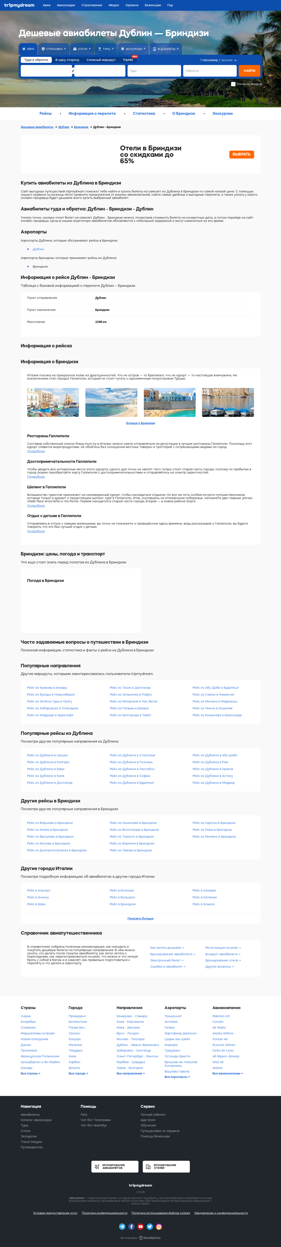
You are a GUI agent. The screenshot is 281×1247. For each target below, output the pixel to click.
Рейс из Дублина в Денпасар (50, 782)
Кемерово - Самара (132, 1016)
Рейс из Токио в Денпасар (130, 687)
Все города (77, 1073)
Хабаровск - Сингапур (134, 1050)
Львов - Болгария (130, 1067)
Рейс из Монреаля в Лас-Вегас (134, 701)
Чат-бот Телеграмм (96, 1119)
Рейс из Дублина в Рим (210, 762)
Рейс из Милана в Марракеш (215, 701)
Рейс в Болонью (122, 890)
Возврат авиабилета (221, 954)
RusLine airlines (224, 1044)
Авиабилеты (30, 1114)
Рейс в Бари (36, 904)
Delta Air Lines (223, 1050)
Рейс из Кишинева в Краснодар (217, 715)
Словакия (28, 1027)
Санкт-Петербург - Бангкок (137, 1056)
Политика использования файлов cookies (161, 1213)
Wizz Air (218, 1062)
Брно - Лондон (128, 1033)
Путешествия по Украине (160, 1130)
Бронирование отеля (222, 960)
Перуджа (75, 1050)
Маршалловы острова (38, 1033)
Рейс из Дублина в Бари (45, 768)
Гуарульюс (172, 1050)
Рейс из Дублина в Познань (131, 762)
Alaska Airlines (223, 1033)
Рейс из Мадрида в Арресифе (50, 715)
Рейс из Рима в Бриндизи (212, 829)
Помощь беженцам (155, 1136)
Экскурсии (29, 1136)
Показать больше (140, 918)
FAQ (84, 1114)
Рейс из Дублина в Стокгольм (132, 755)
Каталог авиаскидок (36, 1119)
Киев (72, 1056)
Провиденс (77, 1016)
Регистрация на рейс (222, 947)
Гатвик (170, 1027)
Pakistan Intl (221, 1016)
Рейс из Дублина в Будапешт (132, 782)
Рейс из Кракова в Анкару (47, 687)
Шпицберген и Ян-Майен (40, 1062)
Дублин (64, 127)
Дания (26, 1044)
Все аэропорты (176, 1076)
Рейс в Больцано (122, 897)
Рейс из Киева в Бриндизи (47, 829)
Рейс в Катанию (205, 897)
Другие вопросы (218, 966)
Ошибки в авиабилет (166, 966)
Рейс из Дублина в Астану (213, 775)
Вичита (74, 1067)
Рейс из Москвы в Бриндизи (48, 843)
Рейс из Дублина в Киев (45, 775)
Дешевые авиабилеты (37, 127)
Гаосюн (74, 1033)
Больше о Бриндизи (140, 423)
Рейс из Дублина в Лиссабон (132, 768)
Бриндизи (81, 127)
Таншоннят (173, 1016)
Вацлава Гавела (177, 1071)
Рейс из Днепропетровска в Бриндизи (57, 850)
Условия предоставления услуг (55, 1213)
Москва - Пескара (130, 1039)
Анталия (171, 1021)
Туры (24, 1125)
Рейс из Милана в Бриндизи (214, 836)
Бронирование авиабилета (171, 954)
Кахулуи (75, 1039)
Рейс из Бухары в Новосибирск (51, 694)
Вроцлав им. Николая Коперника (181, 1064)
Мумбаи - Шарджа (131, 1062)
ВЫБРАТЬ (242, 154)
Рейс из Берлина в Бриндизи (132, 843)
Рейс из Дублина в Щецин (47, 755)
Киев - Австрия (128, 1027)
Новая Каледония (34, 1039)
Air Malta (219, 1027)
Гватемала (29, 1050)
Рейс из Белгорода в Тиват (130, 715)
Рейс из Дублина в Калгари (48, 762)
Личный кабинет (153, 1114)
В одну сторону (67, 59)
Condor (218, 1021)
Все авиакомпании (227, 1073)
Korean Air (220, 1039)
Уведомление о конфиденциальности (221, 1213)
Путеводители (32, 1147)
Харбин (74, 1062)
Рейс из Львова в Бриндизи (131, 850)
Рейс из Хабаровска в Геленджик (52, 708)
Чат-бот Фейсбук (94, 1125)
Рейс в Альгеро (38, 890)
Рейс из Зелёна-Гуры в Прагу (49, 701)
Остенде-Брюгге (177, 1056)
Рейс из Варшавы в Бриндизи (50, 822)
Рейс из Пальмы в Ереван (129, 708)
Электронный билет (165, 960)
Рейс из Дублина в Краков (213, 768)
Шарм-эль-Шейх (177, 1039)
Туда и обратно (36, 59)
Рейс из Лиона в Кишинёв (212, 708)
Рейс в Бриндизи (123, 904)
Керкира (171, 1044)
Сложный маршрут (101, 59)
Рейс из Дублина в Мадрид (214, 782)
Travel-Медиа (31, 1141)
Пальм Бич (77, 1027)
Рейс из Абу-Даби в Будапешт (216, 687)
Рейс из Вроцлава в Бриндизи (50, 836)
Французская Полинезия (40, 1056)
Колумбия (28, 1021)
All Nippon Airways (226, 1056)
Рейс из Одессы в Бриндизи (214, 822)
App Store (148, 1119)
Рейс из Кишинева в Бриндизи (133, 822)
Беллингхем (78, 1021)
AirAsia (217, 1067)
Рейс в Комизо (204, 904)
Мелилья (75, 1044)
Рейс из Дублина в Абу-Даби (215, 755)
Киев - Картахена (130, 1021)
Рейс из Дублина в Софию (130, 775)
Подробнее (36, 451)
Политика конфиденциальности (104, 1213)
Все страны (29, 1073)
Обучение (148, 1125)
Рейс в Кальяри (204, 890)
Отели (25, 1130)
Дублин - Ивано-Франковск (138, 1044)
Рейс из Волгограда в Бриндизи (134, 829)
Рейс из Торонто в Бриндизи (132, 836)
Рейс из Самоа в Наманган (213, 694)
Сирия (26, 1016)
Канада (26, 1067)
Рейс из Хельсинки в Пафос (131, 694)
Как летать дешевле (166, 947)
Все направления (130, 1073)
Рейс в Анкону (38, 897)
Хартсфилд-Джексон (181, 1033)
